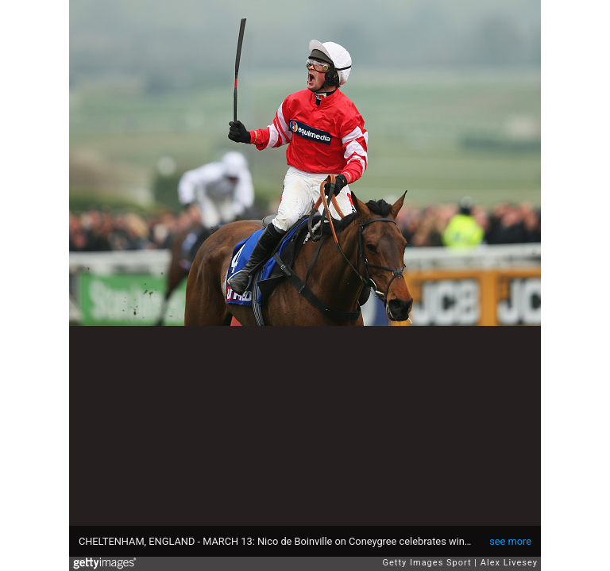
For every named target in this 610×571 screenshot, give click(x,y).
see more (510, 541)
